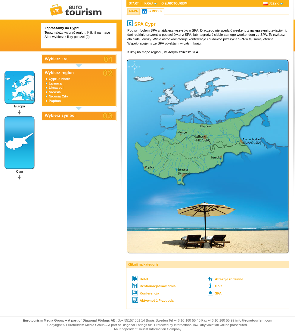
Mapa (133, 11)
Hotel (140, 279)
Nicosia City (58, 96)
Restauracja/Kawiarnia (153, 286)
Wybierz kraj (57, 59)
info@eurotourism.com (253, 320)
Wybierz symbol (60, 115)
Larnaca (55, 83)
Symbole (155, 11)
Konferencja (145, 293)
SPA (215, 293)
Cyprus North (59, 79)
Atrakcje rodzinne (225, 279)
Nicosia (55, 92)
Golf (215, 286)
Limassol (56, 87)
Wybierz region (59, 73)
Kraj (148, 3)
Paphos (55, 101)
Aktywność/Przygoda (153, 300)
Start (134, 3)
